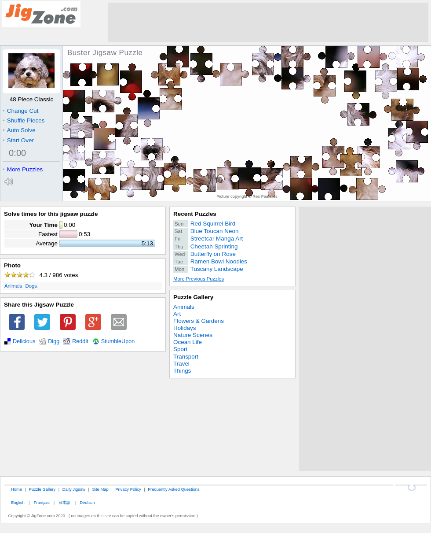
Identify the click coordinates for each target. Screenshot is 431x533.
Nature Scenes (192, 335)
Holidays (184, 328)
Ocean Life (187, 342)
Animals (13, 286)
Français (42, 502)
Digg (53, 341)
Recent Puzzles (194, 214)
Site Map (100, 489)
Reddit (80, 341)
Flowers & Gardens (198, 321)
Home (16, 489)
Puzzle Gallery (193, 297)
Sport (180, 349)
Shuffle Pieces (23, 120)
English (18, 502)
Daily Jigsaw (73, 489)
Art (177, 314)
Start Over (18, 140)
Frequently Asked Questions (173, 489)
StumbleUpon (118, 341)
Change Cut (20, 110)
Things (182, 370)
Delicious (24, 341)
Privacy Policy (128, 489)
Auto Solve (19, 130)
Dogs (31, 286)
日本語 (64, 502)
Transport (185, 356)
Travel (181, 363)
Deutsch (87, 502)
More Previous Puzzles (198, 278)
